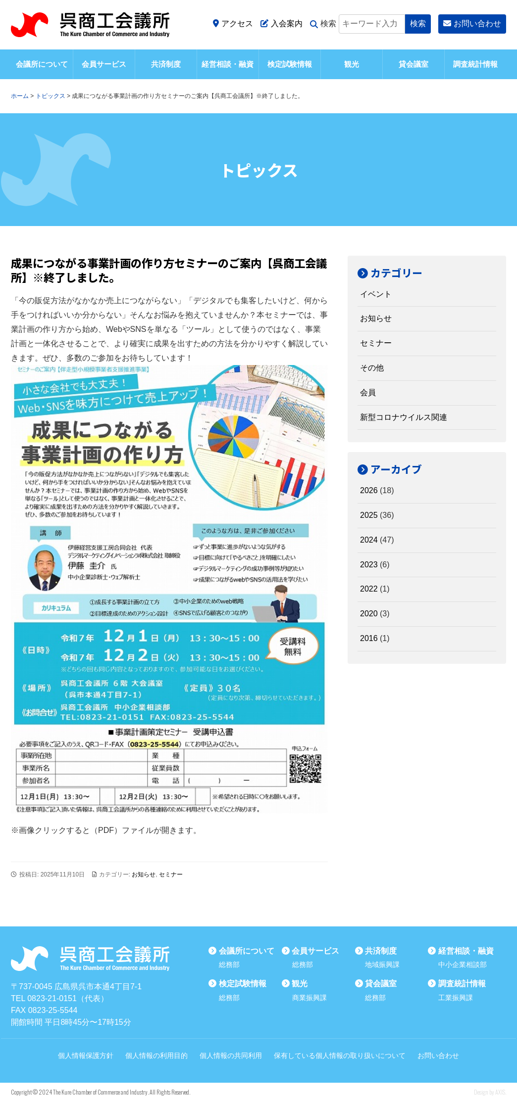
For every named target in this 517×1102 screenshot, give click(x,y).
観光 (351, 64)
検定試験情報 (289, 64)
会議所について (42, 64)
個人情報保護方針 (85, 1055)
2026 (369, 490)
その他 (372, 368)
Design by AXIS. (490, 1092)
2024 (369, 540)
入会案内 (281, 23)
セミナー (171, 874)
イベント (376, 294)
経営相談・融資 (228, 64)
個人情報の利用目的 (156, 1055)
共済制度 (166, 64)
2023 (369, 564)
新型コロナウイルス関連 (403, 417)
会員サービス (104, 64)
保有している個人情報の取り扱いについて (340, 1055)
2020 (369, 613)
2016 (369, 638)
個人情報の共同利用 (231, 1055)
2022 (369, 589)
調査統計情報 (475, 64)
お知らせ (143, 874)
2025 (369, 515)
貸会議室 (413, 64)
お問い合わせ (472, 23)
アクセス (233, 23)
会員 (368, 392)
